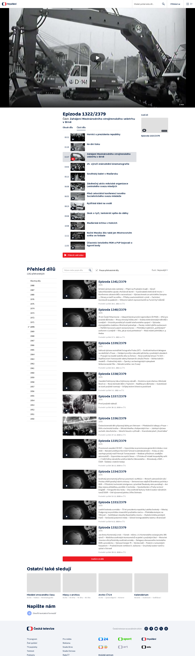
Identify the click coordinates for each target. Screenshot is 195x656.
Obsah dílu (68, 127)
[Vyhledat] (90, 270)
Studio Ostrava (69, 651)
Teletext (30, 651)
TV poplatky (32, 647)
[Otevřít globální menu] (189, 4)
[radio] (42, 281)
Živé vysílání (32, 643)
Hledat (162, 4)
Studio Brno (68, 647)
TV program (32, 639)
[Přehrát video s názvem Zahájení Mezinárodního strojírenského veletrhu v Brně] (97, 57)
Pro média (67, 639)
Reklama (66, 643)
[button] (97, 58)
